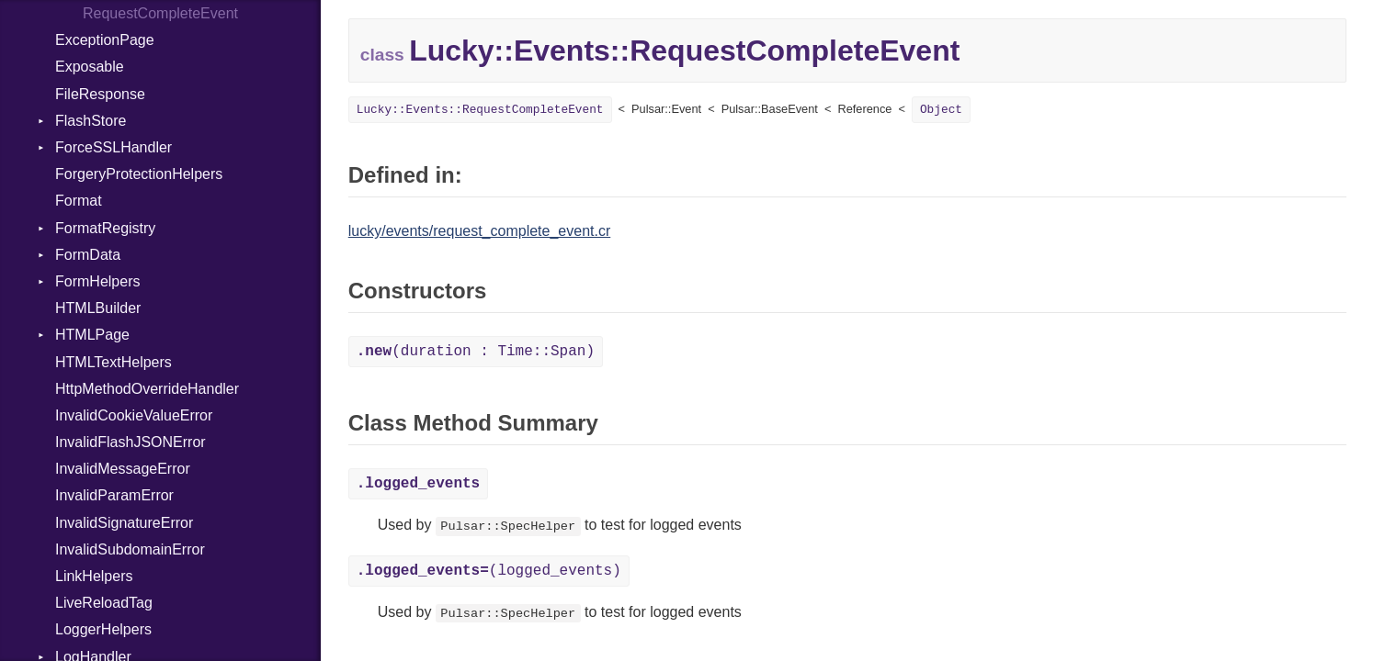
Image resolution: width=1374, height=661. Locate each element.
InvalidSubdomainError (130, 549)
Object (941, 110)
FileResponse (100, 94)
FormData (87, 255)
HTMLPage (92, 334)
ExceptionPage (104, 40)
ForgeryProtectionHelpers (138, 174)
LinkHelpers (93, 576)
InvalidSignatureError (124, 523)
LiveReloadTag (104, 603)
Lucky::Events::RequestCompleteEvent (480, 110)
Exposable (89, 66)
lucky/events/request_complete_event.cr (479, 231)
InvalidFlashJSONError (130, 442)
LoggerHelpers (103, 629)
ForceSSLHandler (113, 147)
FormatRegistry (105, 228)
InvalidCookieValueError (133, 415)
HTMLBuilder (98, 308)
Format (78, 200)
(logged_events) (489, 571)
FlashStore (90, 121)
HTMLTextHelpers (113, 362)
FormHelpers (97, 281)
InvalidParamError (114, 495)
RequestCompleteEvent (160, 13)
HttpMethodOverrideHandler (147, 389)
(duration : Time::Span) (476, 351)
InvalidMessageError (122, 468)
